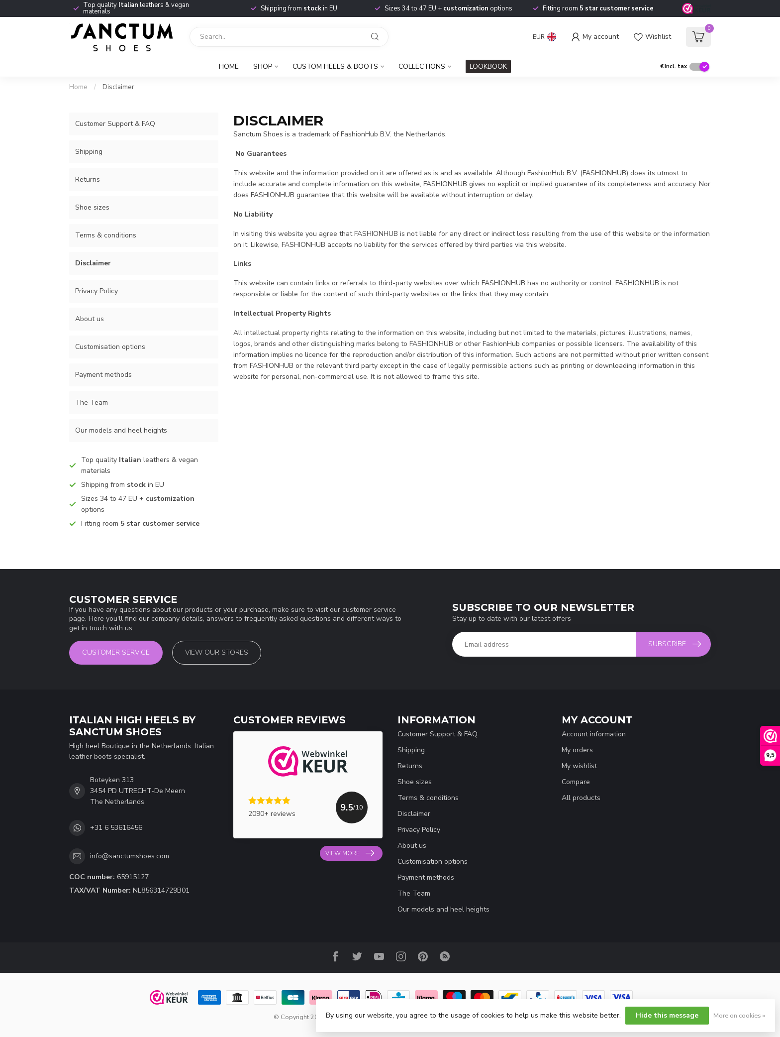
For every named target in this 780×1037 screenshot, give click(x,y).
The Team (91, 402)
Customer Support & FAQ (115, 123)
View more (349, 853)
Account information (594, 734)
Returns (87, 179)
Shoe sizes (92, 207)
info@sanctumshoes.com (129, 856)
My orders (577, 750)
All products (581, 798)
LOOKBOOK (488, 66)
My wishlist (579, 766)
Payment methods (103, 374)
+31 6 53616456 (116, 827)
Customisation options (110, 346)
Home (229, 66)
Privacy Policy (96, 291)
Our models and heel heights (121, 430)
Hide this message (667, 1015)
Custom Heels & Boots (335, 66)
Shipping (88, 151)
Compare (576, 782)
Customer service (116, 652)
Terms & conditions (105, 235)
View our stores (216, 652)
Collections (421, 66)
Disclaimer (118, 87)
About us (89, 319)
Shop (262, 66)
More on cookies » (739, 1015)
